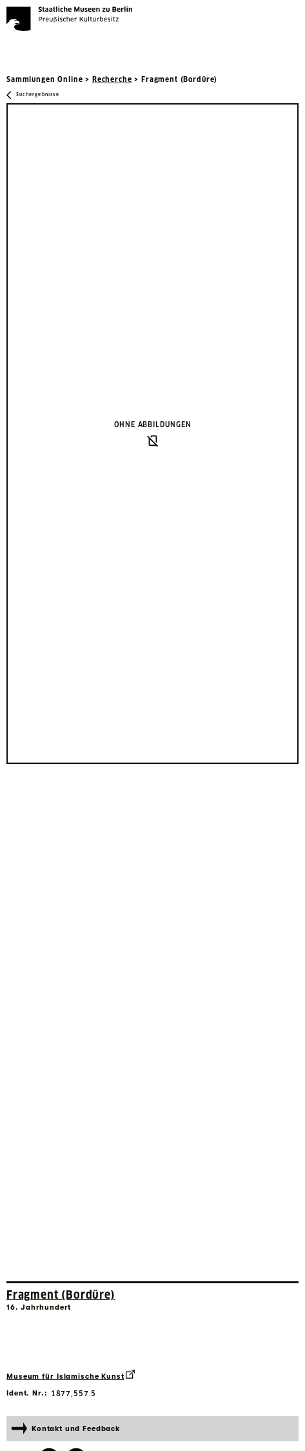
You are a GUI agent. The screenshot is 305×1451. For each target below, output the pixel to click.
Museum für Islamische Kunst (70, 1375)
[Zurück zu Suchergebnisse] (32, 95)
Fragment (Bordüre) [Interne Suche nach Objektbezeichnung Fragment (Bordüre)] (60, 1294)
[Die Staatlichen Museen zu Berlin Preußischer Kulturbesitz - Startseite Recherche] (69, 18)
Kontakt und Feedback (66, 1428)
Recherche (112, 79)
